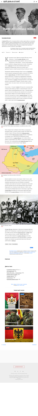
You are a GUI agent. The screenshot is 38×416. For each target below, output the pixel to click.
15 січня (6, 229)
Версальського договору (18, 134)
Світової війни (8, 190)
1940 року (17, 191)
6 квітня (19, 232)
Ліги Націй (29, 71)
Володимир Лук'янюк (6, 38)
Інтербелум (25, 284)
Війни (35, 37)
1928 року (24, 59)
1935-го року (22, 285)
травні (10, 74)
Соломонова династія (11, 269)
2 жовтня (4, 344)
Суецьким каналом (21, 100)
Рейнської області (25, 133)
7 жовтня (21, 95)
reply (35, 52)
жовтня (18, 285)
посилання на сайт (26, 377)
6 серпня (19, 59)
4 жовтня (34, 344)
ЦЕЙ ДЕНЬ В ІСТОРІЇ (11, 1)
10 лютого (19, 235)
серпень (15, 79)
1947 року (24, 235)
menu (1, 1)
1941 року (11, 229)
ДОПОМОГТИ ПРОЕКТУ (19, 366)
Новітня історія (19, 284)
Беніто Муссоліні (24, 141)
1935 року (13, 74)
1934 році (10, 65)
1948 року (14, 240)
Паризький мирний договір (12, 279)
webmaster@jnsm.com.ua (19, 379)
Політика (7, 294)
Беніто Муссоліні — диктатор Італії (14, 272)
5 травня (15, 137)
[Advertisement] (19, 356)
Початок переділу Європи (12, 274)
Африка (15, 284)
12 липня (13, 191)
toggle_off (36, 1)
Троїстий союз (10, 277)
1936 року (19, 137)
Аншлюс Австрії (10, 276)
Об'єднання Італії (10, 271)
